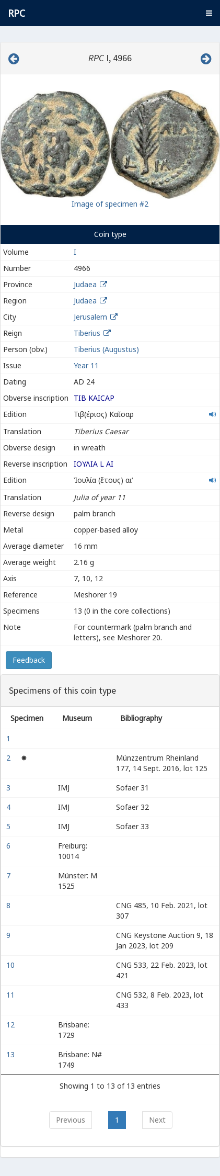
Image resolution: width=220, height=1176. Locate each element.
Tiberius (87, 333)
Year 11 (86, 365)
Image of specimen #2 (110, 204)
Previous (70, 1120)
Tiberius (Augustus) (106, 349)
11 (11, 995)
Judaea (85, 284)
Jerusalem (90, 317)
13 (11, 1054)
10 (11, 965)
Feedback (29, 660)
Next (157, 1120)
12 (11, 1025)
